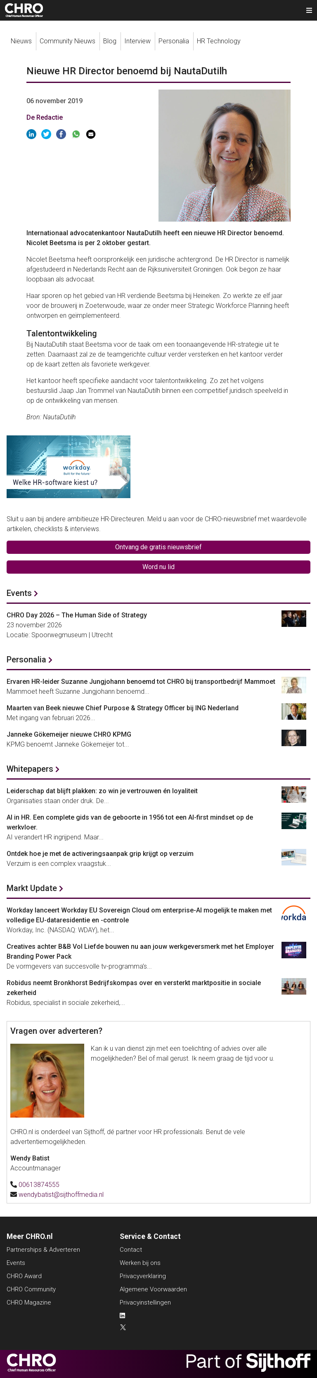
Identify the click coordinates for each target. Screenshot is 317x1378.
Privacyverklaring (143, 1276)
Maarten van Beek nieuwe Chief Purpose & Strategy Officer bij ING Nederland (123, 708)
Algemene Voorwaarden (153, 1289)
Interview (137, 41)
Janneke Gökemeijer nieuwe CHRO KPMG (69, 734)
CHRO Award (24, 1276)
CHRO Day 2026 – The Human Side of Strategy (77, 615)
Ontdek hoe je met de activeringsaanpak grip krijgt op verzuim (100, 854)
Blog (109, 41)
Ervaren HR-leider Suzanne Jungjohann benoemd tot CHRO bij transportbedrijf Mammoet (141, 681)
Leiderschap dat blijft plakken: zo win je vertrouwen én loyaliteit (102, 791)
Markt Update (32, 888)
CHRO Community (31, 1289)
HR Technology (219, 41)
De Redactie (44, 117)
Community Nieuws (67, 41)
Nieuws (21, 41)
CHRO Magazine (29, 1302)
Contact (131, 1249)
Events (19, 593)
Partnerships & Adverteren (43, 1249)
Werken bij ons (140, 1263)
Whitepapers (30, 769)
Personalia (173, 41)
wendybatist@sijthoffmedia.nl (61, 1194)
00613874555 (39, 1185)
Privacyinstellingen (145, 1302)
